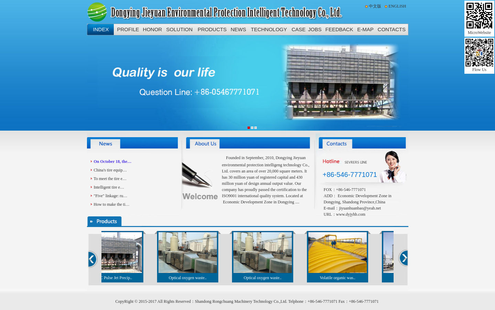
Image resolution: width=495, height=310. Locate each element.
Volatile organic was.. (339, 277)
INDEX (101, 29)
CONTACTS (392, 29)
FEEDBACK (339, 29)
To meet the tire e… (110, 178)
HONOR (152, 29)
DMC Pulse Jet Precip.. (114, 277)
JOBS (314, 29)
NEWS (238, 29)
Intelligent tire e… (109, 187)
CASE (299, 29)
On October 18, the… (113, 161)
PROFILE (128, 29)
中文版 (375, 6)
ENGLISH (397, 6)
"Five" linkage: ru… (111, 195)
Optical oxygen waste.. (189, 277)
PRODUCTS (212, 29)
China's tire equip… (110, 170)
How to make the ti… (112, 204)
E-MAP (365, 29)
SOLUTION (179, 29)
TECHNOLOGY (269, 29)
